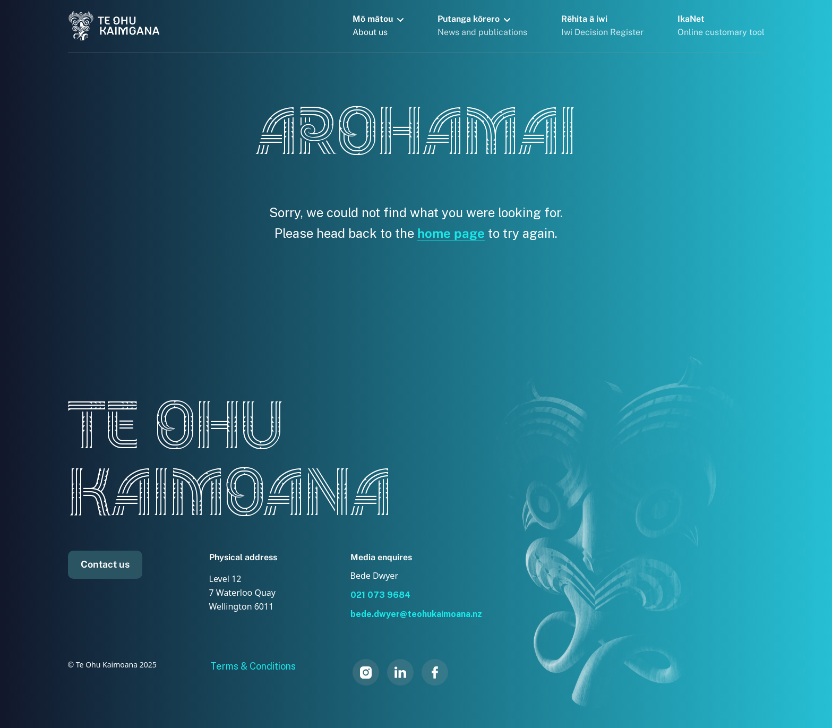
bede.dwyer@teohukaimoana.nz (416, 614)
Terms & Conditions (253, 666)
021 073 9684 (380, 595)
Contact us (105, 564)
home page (451, 233)
